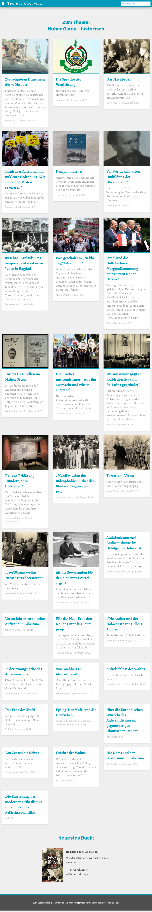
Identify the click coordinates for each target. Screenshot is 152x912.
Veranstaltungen (79, 876)
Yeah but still (113, 904)
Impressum (71, 904)
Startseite (58, 904)
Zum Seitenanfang (41, 904)
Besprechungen (78, 871)
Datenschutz (86, 904)
